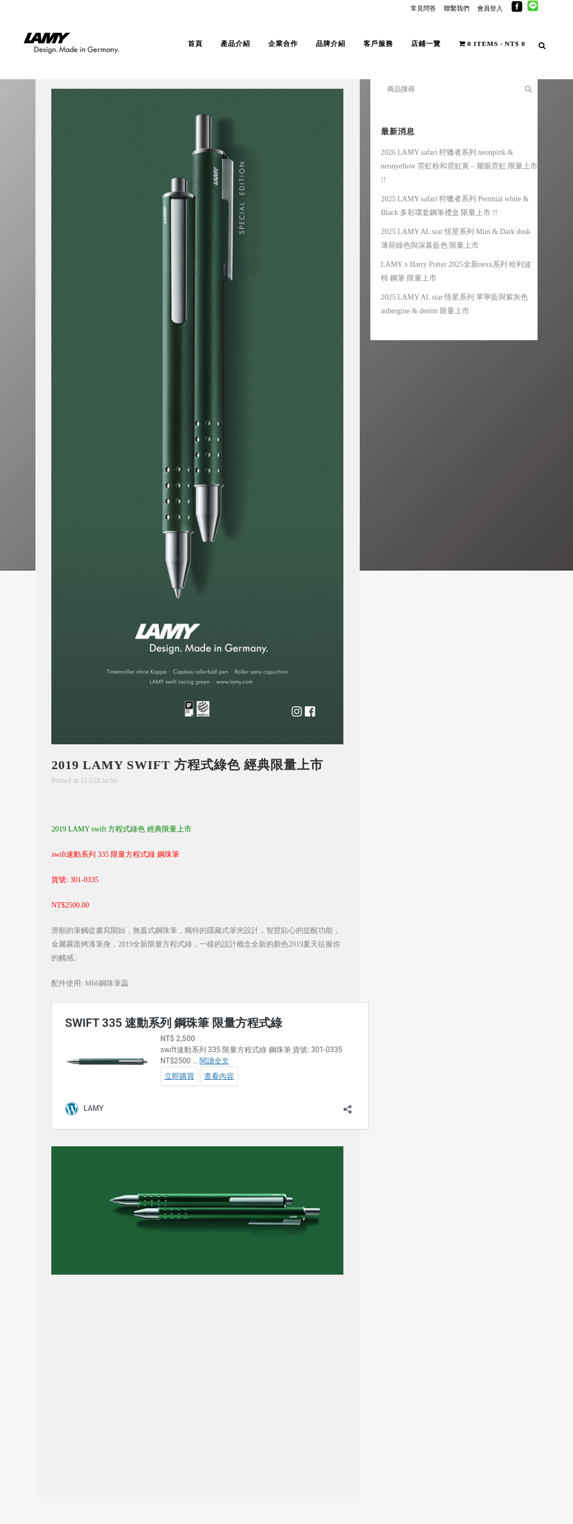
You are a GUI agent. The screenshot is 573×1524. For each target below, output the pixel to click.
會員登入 (490, 8)
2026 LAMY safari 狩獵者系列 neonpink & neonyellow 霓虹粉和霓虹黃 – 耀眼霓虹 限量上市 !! (459, 166)
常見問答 (423, 8)
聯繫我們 (456, 8)
